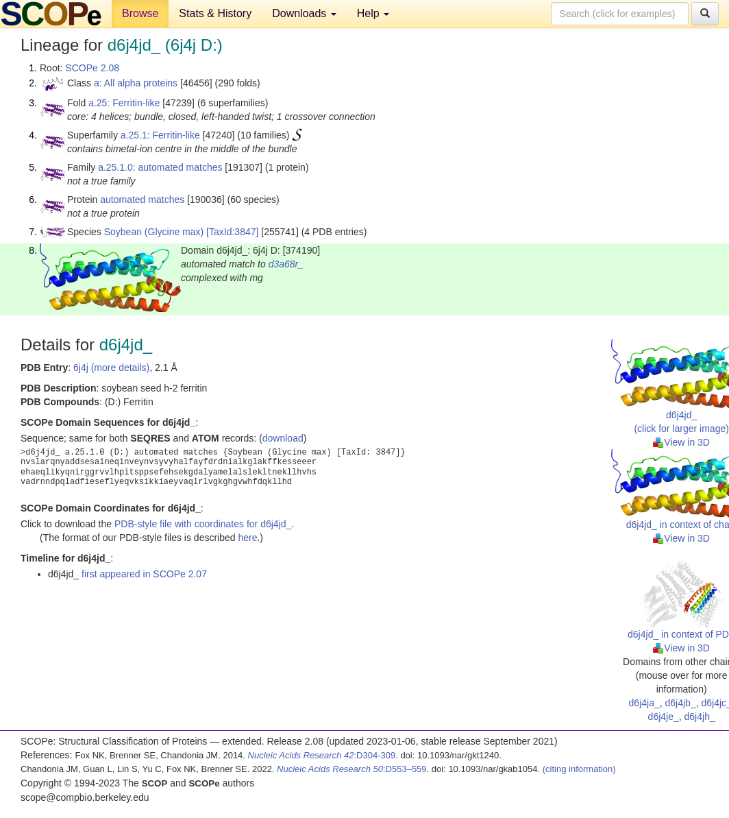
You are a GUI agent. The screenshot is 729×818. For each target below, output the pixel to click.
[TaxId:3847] (232, 231)
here (247, 537)
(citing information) (579, 769)
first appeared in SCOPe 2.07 (144, 573)
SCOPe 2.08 (92, 67)
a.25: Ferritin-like (124, 102)
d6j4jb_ (680, 702)
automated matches (142, 199)
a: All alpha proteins (135, 82)
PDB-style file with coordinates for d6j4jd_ (202, 523)
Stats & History (215, 13)
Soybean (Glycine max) (154, 231)
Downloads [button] (304, 13)
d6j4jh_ (699, 716)
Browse (140, 13)
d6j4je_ (663, 716)
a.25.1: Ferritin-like (160, 135)
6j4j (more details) (111, 367)
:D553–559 (352, 769)
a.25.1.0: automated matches (160, 167)
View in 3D (681, 442)
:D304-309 (322, 755)
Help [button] (373, 13)
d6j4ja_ (644, 702)
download (283, 438)
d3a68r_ (286, 263)
